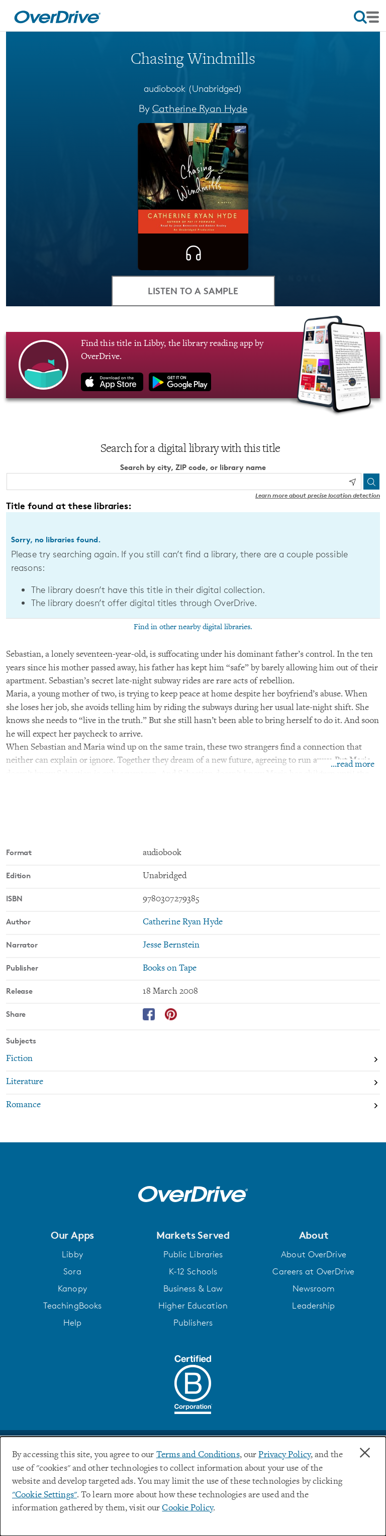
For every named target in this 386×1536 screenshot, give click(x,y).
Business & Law (193, 1288)
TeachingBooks (72, 1306)
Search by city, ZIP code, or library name (193, 467)
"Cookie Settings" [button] (44, 1495)
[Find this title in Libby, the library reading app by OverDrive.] (193, 365)
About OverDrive (313, 1254)
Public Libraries (193, 1254)
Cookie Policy (187, 1508)
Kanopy (72, 1288)
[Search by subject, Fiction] (193, 1060)
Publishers (193, 1323)
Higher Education (193, 1306)
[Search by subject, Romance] (193, 1106)
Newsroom (314, 1288)
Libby (72, 1254)
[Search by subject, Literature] (193, 1083)
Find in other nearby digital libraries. (193, 627)
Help (72, 1323)
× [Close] (365, 1453)
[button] (72, 1235)
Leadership (313, 1306)
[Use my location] (352, 482)
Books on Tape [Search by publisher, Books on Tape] (170, 968)
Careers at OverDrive (313, 1271)
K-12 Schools (193, 1271)
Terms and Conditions (198, 1455)
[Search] (371, 482)
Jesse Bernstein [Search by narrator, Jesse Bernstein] (171, 945)
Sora (72, 1271)
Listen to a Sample (193, 290)
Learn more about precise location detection (317, 495)
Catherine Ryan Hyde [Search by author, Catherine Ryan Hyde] (199, 108)
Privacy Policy (284, 1455)
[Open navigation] (366, 17)
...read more (352, 764)
